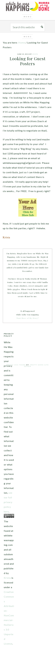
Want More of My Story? (27, 318)
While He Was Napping (28, 6)
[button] (27, 16)
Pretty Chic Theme (16, 365)
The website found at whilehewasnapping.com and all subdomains (9, 540)
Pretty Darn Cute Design (36, 365)
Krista (7, 577)
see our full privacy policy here (8, 502)
